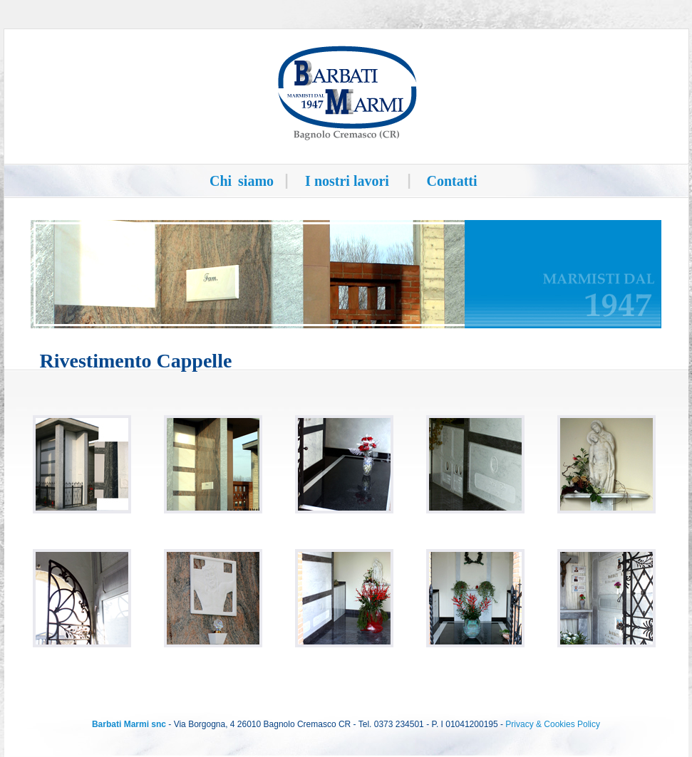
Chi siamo (242, 181)
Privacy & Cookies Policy (552, 724)
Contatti (451, 181)
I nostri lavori (347, 181)
